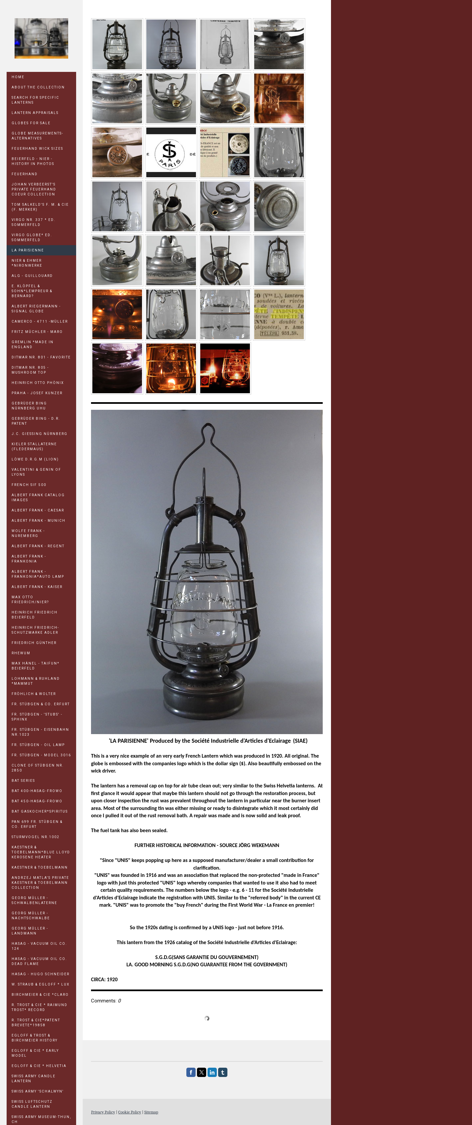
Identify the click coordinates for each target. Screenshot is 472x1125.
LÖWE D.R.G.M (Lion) (35, 459)
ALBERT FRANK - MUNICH (39, 520)
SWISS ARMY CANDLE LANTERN (34, 1078)
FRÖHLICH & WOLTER (34, 694)
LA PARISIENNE (28, 250)
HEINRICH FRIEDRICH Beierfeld (35, 615)
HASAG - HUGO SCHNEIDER (41, 974)
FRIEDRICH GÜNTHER (34, 643)
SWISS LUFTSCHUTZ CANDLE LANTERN (32, 1104)
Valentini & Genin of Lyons (36, 472)
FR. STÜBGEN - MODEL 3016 (41, 755)
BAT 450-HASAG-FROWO (37, 801)
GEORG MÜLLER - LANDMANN (30, 931)
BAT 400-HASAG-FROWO (37, 791)
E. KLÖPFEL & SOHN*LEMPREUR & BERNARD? (32, 291)
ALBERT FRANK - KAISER (37, 587)
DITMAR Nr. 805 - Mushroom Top (30, 370)
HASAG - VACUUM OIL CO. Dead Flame (39, 961)
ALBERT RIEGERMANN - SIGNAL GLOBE (36, 308)
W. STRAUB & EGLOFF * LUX (41, 984)
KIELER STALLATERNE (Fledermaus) (34, 446)
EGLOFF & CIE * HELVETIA (39, 1066)
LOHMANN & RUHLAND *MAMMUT (36, 681)
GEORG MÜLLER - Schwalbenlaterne (34, 900)
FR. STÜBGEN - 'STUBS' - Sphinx (37, 717)
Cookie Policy (129, 1111)
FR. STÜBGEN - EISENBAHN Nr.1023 (40, 732)
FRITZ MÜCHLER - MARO (37, 332)
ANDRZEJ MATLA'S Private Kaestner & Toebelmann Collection (40, 882)
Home (18, 77)
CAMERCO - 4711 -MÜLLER (40, 321)
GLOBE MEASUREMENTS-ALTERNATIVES (38, 136)
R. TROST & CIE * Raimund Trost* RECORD (40, 1007)
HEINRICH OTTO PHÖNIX (38, 383)
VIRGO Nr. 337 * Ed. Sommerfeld (34, 222)
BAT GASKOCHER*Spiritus (40, 811)
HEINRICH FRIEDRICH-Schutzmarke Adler (35, 630)
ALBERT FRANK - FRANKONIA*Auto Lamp (38, 574)
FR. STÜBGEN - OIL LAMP (38, 745)
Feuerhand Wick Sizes (37, 148)
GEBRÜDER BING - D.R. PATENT (36, 421)
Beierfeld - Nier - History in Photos (33, 161)
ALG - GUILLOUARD (32, 276)
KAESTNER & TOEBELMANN (40, 867)
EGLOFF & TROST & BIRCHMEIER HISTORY (35, 1038)
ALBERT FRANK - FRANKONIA (29, 559)
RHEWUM (21, 653)
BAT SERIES (23, 780)
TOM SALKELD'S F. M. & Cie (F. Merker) (40, 207)
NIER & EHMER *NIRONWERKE (27, 263)
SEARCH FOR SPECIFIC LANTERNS (35, 100)
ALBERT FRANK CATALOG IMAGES (38, 497)
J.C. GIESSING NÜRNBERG (40, 434)
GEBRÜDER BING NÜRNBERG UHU (29, 406)
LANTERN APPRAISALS (35, 113)
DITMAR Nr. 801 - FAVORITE (41, 357)
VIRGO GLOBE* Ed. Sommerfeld (32, 237)
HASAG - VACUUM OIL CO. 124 (39, 946)
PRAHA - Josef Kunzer (37, 393)
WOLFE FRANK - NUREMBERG (28, 533)
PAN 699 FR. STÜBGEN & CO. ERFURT (37, 824)
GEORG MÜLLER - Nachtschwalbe (31, 915)
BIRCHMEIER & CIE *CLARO (40, 994)
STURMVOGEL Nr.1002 (36, 837)
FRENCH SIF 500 (29, 485)
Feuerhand (25, 174)
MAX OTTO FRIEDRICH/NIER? (30, 599)
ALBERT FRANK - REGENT (38, 546)
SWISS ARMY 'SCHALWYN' (38, 1091)
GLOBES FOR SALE (31, 123)
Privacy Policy (103, 1111)
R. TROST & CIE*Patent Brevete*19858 (36, 1022)
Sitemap (151, 1111)
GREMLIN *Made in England (33, 344)
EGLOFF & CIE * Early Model (35, 1053)
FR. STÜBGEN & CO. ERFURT (41, 704)
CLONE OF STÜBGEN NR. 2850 (38, 768)
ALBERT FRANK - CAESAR (38, 510)
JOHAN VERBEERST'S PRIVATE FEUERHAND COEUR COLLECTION (34, 189)
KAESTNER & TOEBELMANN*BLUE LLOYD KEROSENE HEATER (41, 852)
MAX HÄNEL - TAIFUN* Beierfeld (36, 666)
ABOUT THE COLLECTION (38, 87)
